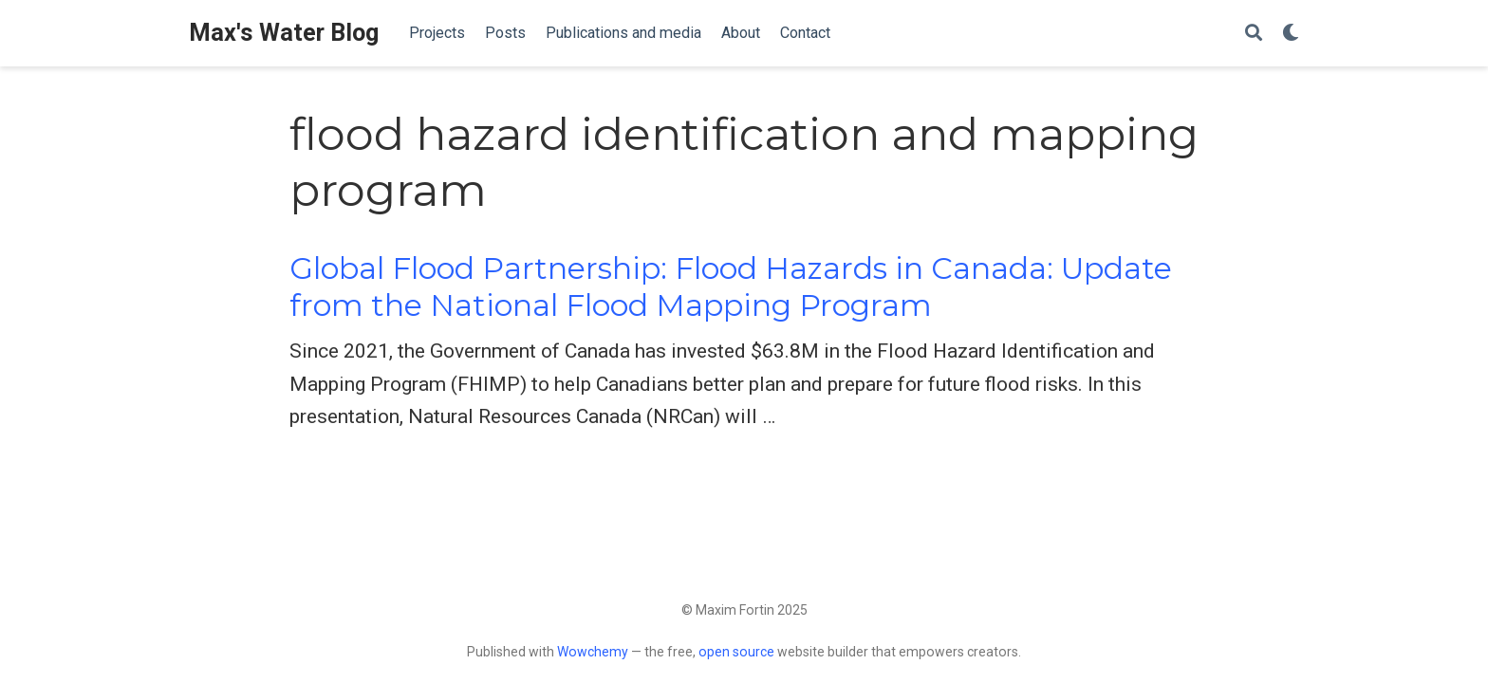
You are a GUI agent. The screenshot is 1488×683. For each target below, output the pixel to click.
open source (736, 651)
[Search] (1253, 34)
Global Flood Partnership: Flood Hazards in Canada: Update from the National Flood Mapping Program (730, 286)
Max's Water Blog (284, 32)
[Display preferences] (1290, 34)
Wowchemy (592, 651)
